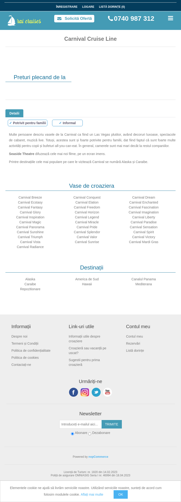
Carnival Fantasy (30, 207)
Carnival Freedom (87, 207)
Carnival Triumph (30, 237)
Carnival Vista (30, 242)
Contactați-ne (21, 365)
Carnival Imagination (144, 212)
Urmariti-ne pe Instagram (84, 392)
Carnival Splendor (87, 232)
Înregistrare (67, 6)
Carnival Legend (87, 217)
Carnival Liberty (143, 217)
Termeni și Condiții (24, 343)
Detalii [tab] (14, 113)
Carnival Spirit (143, 232)
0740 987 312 (134, 18)
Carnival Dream (143, 197)
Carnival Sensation (144, 227)
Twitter (96, 392)
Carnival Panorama (30, 227)
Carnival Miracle (87, 222)
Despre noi (19, 336)
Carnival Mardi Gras (143, 242)
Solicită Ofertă (78, 18)
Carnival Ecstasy (30, 202)
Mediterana (144, 284)
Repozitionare (30, 289)
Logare (88, 6)
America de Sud (87, 279)
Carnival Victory (143, 237)
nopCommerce (98, 456)
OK (120, 494)
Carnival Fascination (144, 207)
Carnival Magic (30, 222)
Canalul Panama (144, 279)
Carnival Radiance (30, 247)
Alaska (30, 279)
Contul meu (134, 336)
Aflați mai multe (92, 494)
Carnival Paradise (144, 222)
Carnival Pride (87, 227)
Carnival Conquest (86, 197)
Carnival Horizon (87, 212)
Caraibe (30, 284)
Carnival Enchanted (143, 202)
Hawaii (87, 284)
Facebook (73, 392)
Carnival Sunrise (87, 242)
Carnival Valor (87, 237)
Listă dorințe (135, 350)
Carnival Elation (87, 202)
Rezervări (133, 343)
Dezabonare (101, 433)
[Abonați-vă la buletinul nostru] (80, 424)
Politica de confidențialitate (30, 350)
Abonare (81, 433)
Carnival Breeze (30, 197)
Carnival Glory (30, 212)
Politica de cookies (25, 357)
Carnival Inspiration (30, 217)
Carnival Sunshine (30, 232)
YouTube (107, 392)
